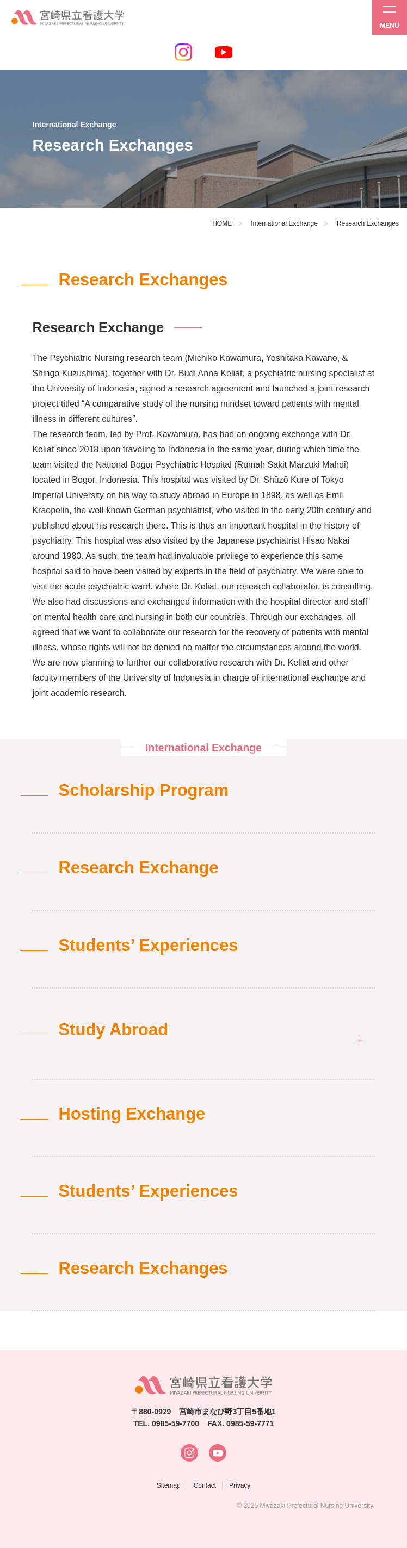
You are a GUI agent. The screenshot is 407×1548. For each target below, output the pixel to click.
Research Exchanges (143, 1268)
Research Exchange (139, 867)
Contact (205, 1485)
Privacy (239, 1485)
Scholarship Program (144, 790)
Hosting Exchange (132, 1113)
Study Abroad (113, 1029)
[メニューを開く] (389, 17)
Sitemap (169, 1485)
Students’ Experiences (148, 945)
